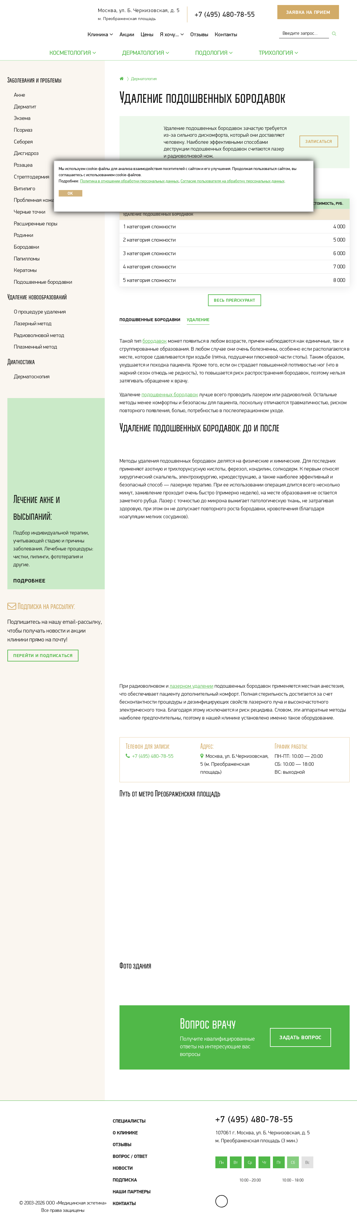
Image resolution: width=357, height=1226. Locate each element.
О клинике (125, 1132)
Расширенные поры (35, 223)
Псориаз (23, 130)
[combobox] (304, 33)
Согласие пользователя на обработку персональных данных (232, 181)
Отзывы (199, 34)
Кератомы (25, 270)
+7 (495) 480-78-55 (225, 14)
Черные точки (29, 212)
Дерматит (25, 106)
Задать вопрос (300, 1037)
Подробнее (29, 580)
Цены (147, 34)
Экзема (22, 118)
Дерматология (145, 52)
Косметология (72, 52)
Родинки (23, 235)
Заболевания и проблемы (34, 80)
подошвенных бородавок (170, 394)
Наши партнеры (131, 1191)
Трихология (277, 52)
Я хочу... (172, 34)
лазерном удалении (191, 686)
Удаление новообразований (37, 297)
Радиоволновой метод (39, 335)
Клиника (100, 34)
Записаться (318, 141)
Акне (19, 95)
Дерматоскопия (32, 376)
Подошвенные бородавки (43, 282)
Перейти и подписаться (43, 655)
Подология (213, 52)
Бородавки (26, 247)
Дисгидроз (26, 153)
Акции (126, 34)
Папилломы (27, 258)
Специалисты (129, 1120)
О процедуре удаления (40, 311)
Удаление (198, 319)
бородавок (155, 341)
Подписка (125, 1179)
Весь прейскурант (234, 300)
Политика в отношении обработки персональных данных (129, 181)
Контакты (226, 34)
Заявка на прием (308, 12)
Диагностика (21, 362)
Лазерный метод (33, 323)
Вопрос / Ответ (130, 1156)
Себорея (23, 141)
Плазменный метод (35, 347)
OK (70, 193)
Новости (123, 1168)
